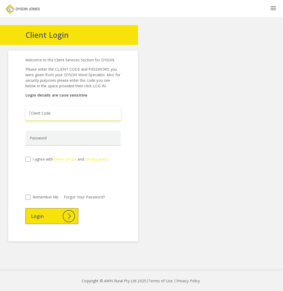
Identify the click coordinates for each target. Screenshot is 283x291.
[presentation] (65, 183)
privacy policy (97, 159)
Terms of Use (161, 281)
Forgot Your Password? (84, 196)
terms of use (65, 159)
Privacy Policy (188, 281)
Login (37, 216)
